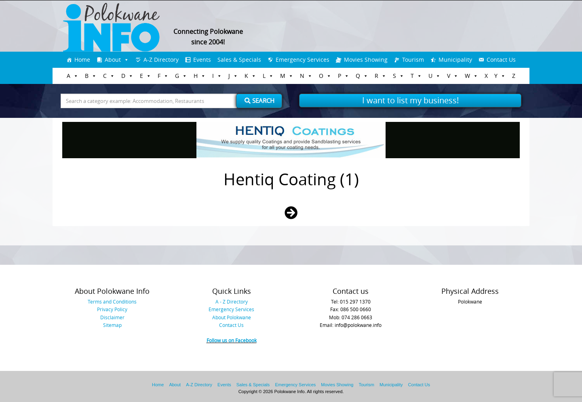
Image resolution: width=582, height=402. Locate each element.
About (113, 59)
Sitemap (112, 325)
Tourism (413, 59)
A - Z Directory (231, 301)
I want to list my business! (410, 100)
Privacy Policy (112, 309)
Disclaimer (112, 317)
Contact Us (501, 59)
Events (202, 59)
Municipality (455, 59)
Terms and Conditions (112, 301)
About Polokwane (231, 317)
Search (259, 100)
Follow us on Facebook (232, 340)
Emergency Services (302, 59)
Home (82, 59)
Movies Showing (366, 59)
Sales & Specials (239, 59)
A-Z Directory (161, 59)
